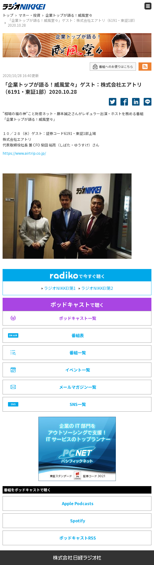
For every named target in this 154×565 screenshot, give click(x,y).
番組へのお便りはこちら (113, 66)
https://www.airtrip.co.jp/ (24, 153)
